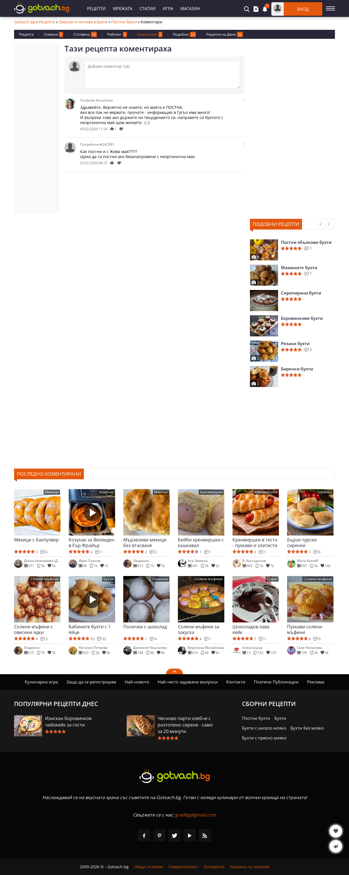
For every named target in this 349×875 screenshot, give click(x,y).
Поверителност (183, 866)
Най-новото (137, 682)
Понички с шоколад (145, 627)
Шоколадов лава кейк (250, 629)
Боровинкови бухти (302, 318)
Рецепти (96, 8)
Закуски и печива (76, 22)
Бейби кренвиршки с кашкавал (201, 542)
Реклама (315, 682)
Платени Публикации (276, 682)
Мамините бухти (299, 267)
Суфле (272, 579)
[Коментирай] (162, 75)
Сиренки (324, 492)
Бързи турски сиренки (302, 542)
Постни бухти (124, 22)
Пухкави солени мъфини (304, 629)
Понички (160, 579)
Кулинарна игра (41, 682)
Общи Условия (148, 866)
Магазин (190, 8)
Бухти (102, 22)
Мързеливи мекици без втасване (144, 542)
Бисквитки (214, 866)
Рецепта (26, 34)
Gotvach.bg (24, 22)
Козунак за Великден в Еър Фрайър (91, 542)
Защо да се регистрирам (91, 682)
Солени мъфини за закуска (198, 629)
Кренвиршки (211, 492)
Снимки (53, 34)
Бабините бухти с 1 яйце (90, 629)
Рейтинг (117, 34)
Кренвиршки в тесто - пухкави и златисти (255, 542)
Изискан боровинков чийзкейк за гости (68, 721)
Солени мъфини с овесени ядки (33, 629)
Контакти (235, 682)
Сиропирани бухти (301, 293)
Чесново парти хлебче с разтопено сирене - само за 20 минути (185, 724)
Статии (147, 8)
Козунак (106, 492)
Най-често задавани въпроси (188, 682)
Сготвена (85, 34)
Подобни (184, 34)
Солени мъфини (44, 579)
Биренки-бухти (297, 369)
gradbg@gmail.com (195, 815)
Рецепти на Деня (224, 34)
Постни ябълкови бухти (306, 242)
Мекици (52, 492)
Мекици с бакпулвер (36, 540)
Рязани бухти (295, 343)
